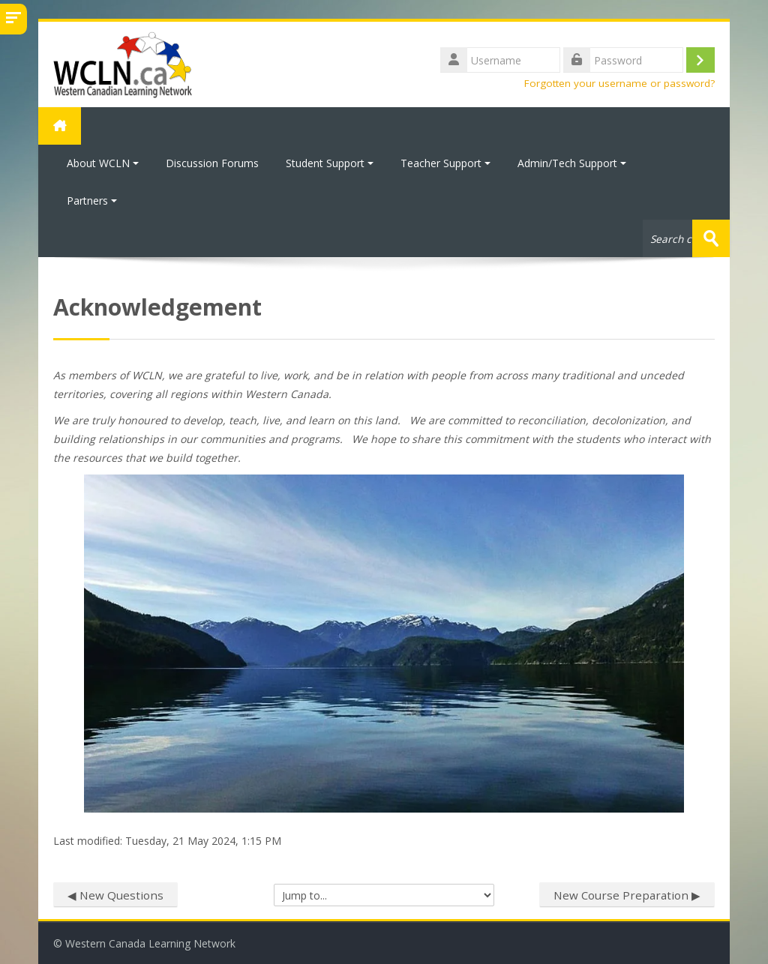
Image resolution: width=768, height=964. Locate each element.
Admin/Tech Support (572, 163)
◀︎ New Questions (116, 895)
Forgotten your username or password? (619, 83)
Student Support (330, 163)
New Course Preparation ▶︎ (627, 895)
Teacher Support (445, 163)
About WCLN (103, 163)
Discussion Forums (212, 163)
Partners (92, 200)
